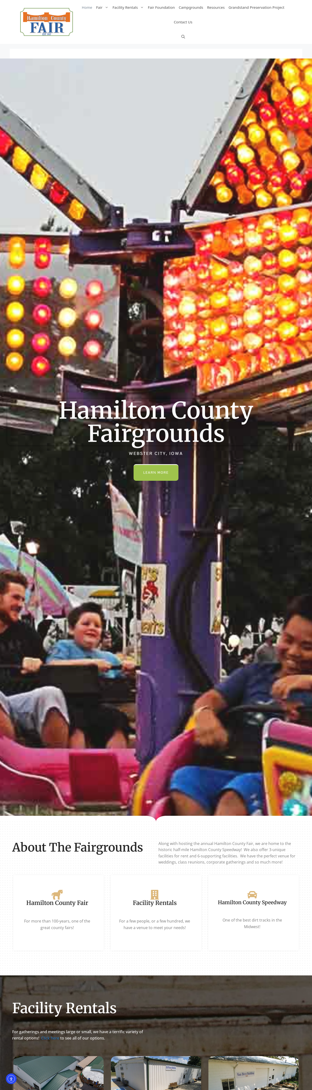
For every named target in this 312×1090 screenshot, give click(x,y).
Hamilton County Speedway (252, 902)
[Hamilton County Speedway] (252, 895)
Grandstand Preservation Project (256, 7)
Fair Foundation (161, 7)
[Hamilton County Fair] (57, 895)
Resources (216, 7)
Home (87, 7)
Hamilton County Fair (57, 903)
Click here (50, 1038)
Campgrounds (191, 7)
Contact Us (183, 22)
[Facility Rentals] (155, 895)
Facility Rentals (129, 7)
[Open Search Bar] (183, 36)
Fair (103, 7)
